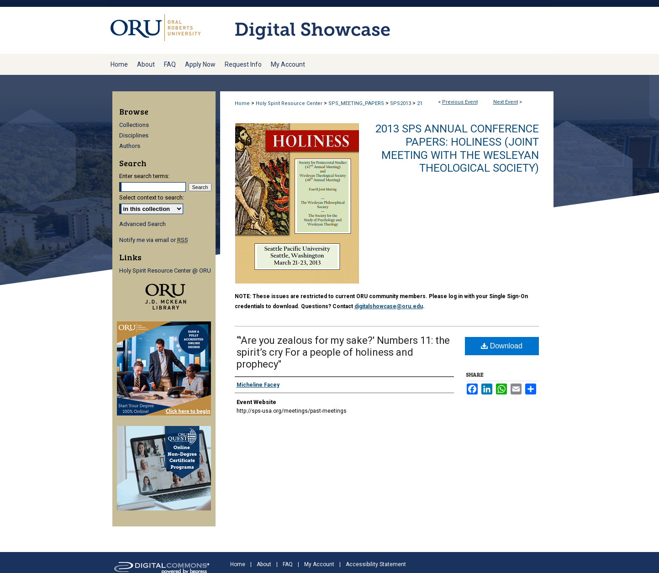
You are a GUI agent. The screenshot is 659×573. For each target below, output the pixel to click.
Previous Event (460, 102)
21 (419, 103)
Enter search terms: (144, 176)
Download (501, 346)
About (264, 564)
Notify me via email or (153, 240)
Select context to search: (151, 197)
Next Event (505, 102)
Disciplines (133, 135)
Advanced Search (142, 224)
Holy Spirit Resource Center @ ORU (165, 270)
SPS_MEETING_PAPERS (356, 103)
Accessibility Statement (376, 564)
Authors (129, 145)
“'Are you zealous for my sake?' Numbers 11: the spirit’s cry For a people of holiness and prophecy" (343, 352)
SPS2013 (401, 103)
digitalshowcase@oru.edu (388, 306)
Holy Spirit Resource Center (290, 103)
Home (242, 103)
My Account (319, 564)
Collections (134, 124)
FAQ (288, 564)
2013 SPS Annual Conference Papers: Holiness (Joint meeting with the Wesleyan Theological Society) (457, 148)
